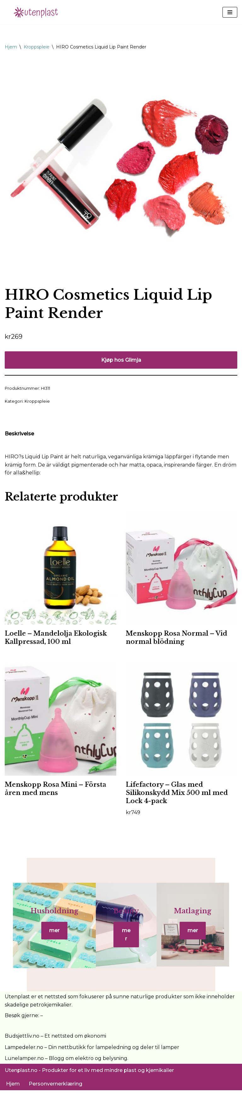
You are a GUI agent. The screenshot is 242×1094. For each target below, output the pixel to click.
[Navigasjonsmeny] (229, 12)
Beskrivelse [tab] (19, 434)
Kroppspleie (36, 47)
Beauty (126, 916)
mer (49, 936)
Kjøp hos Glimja (121, 360)
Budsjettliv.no (22, 1040)
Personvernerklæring (55, 1087)
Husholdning (49, 916)
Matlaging (198, 916)
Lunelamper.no (24, 1062)
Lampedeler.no (24, 1051)
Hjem (11, 47)
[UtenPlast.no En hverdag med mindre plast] (38, 12)
